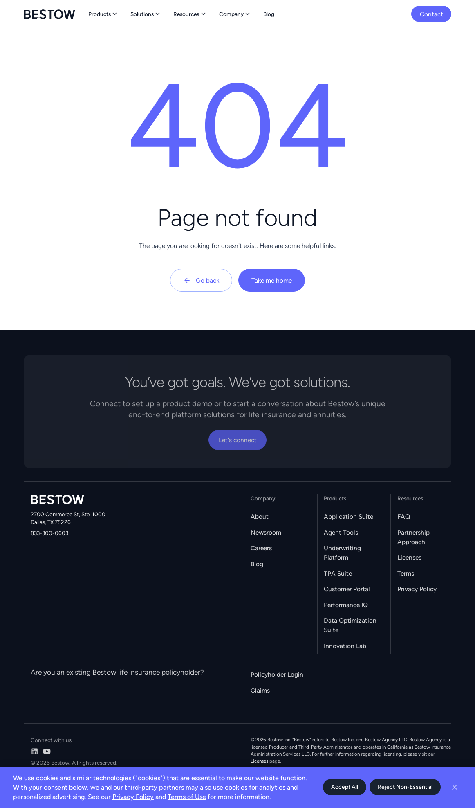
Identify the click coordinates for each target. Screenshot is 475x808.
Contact (431, 14)
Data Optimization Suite (350, 625)
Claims (260, 690)
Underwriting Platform (342, 552)
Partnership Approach (413, 537)
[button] (103, 14)
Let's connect (238, 440)
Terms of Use (187, 797)
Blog (257, 564)
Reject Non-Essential (405, 786)
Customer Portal (347, 589)
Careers (261, 548)
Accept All (344, 786)
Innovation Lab (345, 646)
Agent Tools (341, 532)
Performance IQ (346, 605)
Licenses (409, 557)
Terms (405, 573)
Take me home (271, 280)
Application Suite (348, 516)
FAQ (403, 516)
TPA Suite (338, 573)
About (260, 516)
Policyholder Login (277, 674)
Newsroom (266, 532)
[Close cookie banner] (454, 787)
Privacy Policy (417, 589)
